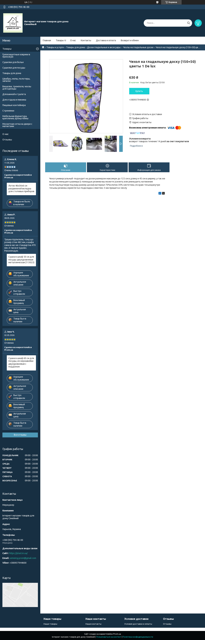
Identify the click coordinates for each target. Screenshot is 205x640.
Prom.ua (117, 634)
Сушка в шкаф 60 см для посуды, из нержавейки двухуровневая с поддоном (21, 362)
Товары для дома (75, 47)
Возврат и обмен (130, 40)
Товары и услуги (55, 47)
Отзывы (7, 139)
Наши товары (50, 624)
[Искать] (188, 23)
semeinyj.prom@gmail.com (23, 558)
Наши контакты (93, 624)
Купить (139, 91)
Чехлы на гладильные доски (138, 47)
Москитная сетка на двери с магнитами (17, 125)
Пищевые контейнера (14, 105)
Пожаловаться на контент (108, 637)
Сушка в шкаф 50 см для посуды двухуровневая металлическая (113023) (21, 259)
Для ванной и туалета (14, 94)
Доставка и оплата (106, 40)
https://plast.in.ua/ (18, 553)
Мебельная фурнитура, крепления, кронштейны (15, 117)
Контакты (86, 40)
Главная (47, 40)
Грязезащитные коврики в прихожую (16, 55)
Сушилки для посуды (13, 67)
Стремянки (8, 110)
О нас (73, 40)
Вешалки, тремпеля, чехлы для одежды (16, 87)
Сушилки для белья (13, 62)
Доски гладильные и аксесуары (104, 47)
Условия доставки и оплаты (138, 624)
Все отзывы (20, 435)
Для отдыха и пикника (14, 99)
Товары (60, 40)
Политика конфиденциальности (138, 637)
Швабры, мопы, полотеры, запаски (16, 79)
